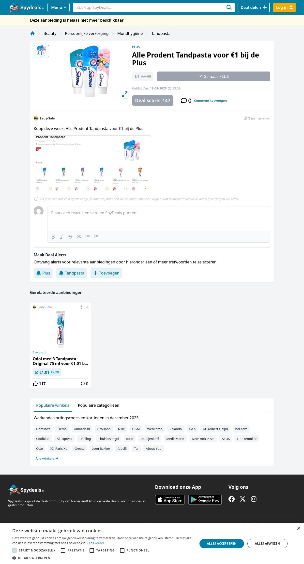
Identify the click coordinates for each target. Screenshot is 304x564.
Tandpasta (161, 33)
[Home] (32, 33)
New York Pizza (203, 438)
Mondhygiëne (130, 33)
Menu (58, 7)
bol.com (241, 429)
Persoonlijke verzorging (86, 33)
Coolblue (42, 438)
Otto (39, 448)
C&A (192, 429)
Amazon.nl (39, 352)
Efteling (85, 438)
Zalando (176, 429)
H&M (136, 429)
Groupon (103, 429)
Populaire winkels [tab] (52, 405)
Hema (62, 429)
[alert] (152, 543)
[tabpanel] (152, 437)
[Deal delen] (254, 7)
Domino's (43, 429)
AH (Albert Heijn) (215, 429)
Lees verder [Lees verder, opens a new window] (95, 543)
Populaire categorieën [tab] (99, 405)
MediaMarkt (175, 438)
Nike (121, 429)
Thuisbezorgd (108, 438)
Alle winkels (47, 458)
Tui (136, 448)
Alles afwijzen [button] (267, 543)
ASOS (226, 438)
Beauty (50, 33)
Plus (43, 273)
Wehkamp (154, 429)
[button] (102, 557)
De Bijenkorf (149, 438)
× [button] (298, 528)
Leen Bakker (101, 448)
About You (153, 448)
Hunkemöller (247, 438)
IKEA (129, 438)
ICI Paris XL (58, 448)
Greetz (79, 448)
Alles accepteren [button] (222, 543)
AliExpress (64, 438)
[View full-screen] (124, 94)
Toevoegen (106, 273)
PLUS (136, 46)
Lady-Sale (47, 118)
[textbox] (158, 218)
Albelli (122, 448)
